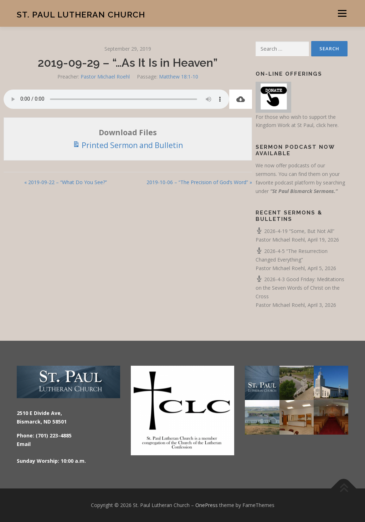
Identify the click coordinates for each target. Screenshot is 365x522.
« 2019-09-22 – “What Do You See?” (65, 182)
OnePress (206, 505)
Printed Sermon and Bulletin (128, 144)
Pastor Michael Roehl (105, 76)
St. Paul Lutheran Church (81, 14)
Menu (342, 13)
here (332, 125)
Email (24, 444)
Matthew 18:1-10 (178, 76)
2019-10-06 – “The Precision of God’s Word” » (199, 182)
